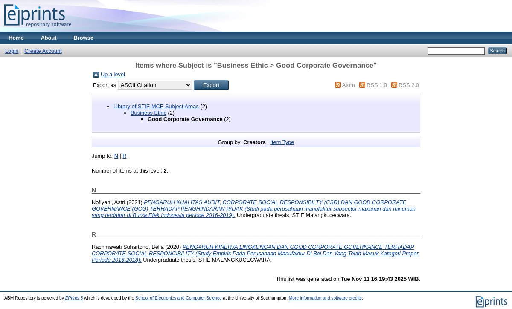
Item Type (282, 142)
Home (16, 38)
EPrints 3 (74, 298)
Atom (348, 85)
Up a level (113, 74)
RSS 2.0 (409, 85)
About (49, 38)
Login (11, 51)
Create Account (43, 51)
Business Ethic (148, 113)
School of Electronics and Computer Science (178, 298)
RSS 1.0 (377, 85)
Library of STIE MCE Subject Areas (156, 106)
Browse (83, 38)
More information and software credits (325, 298)
